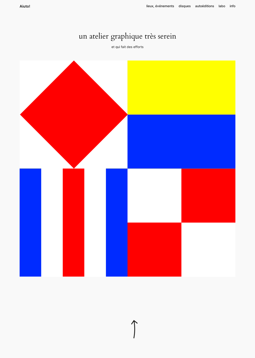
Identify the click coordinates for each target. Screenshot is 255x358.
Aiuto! (25, 6)
